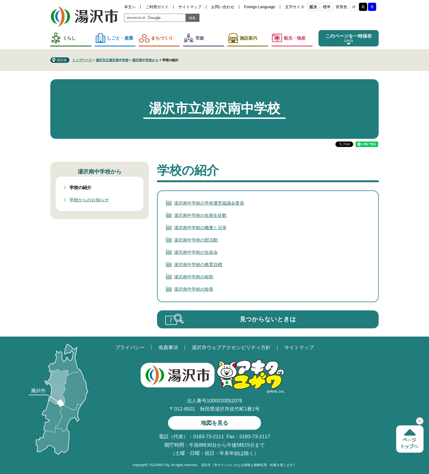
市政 (199, 38)
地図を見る (214, 423)
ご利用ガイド (157, 7)
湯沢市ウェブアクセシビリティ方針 (231, 347)
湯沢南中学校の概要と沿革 (200, 227)
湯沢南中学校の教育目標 (198, 264)
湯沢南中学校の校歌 (193, 277)
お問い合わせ (222, 7)
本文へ (130, 7)
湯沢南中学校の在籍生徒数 (200, 215)
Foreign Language (259, 7)
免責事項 (168, 347)
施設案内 (248, 38)
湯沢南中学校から (145, 60)
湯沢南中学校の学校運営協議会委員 (209, 203)
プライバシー (130, 347)
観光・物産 (295, 38)
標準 (327, 7)
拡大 (313, 7)
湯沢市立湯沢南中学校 (112, 60)
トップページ (82, 60)
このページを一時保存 (348, 36)
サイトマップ (189, 7)
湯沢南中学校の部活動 (196, 240)
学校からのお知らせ (89, 200)
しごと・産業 (120, 38)
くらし (69, 38)
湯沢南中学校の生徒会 (196, 252)
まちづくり (162, 38)
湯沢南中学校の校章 (193, 289)
